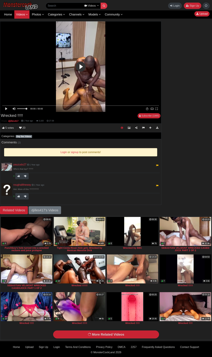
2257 (134, 347)
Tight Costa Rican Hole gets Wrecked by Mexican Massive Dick (79, 249)
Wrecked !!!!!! (185, 285)
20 (22, 127)
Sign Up (192, 5)
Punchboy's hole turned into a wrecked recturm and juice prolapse (27, 249)
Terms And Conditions (78, 347)
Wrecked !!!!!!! (80, 285)
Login (175, 5)
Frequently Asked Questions (158, 347)
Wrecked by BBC (132, 248)
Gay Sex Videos (23, 136)
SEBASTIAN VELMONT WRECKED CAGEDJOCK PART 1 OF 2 (26, 286)
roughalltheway (22, 184)
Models (94, 14)
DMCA (121, 347)
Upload (202, 13)
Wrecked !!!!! (132, 285)
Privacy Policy (104, 347)
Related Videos (14, 210)
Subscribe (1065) (149, 115)
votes (8, 127)
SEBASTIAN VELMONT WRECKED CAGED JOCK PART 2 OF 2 (185, 249)
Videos (22, 14)
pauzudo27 (19, 164)
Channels (76, 14)
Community (114, 14)
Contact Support (189, 347)
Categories (56, 14)
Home (8, 14)
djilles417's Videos (44, 210)
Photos (38, 14)
